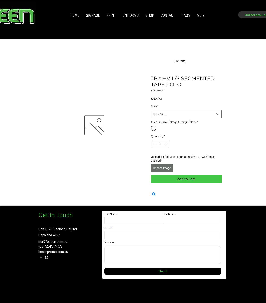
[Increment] (166, 143)
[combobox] (186, 114)
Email (107, 228)
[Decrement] (154, 143)
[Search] (226, 21)
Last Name (169, 214)
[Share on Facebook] (153, 194)
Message (109, 242)
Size (154, 106)
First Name (110, 214)
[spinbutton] (160, 143)
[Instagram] (46, 257)
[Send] (162, 271)
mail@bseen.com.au (52, 241)
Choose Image (162, 168)
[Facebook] (40, 257)
